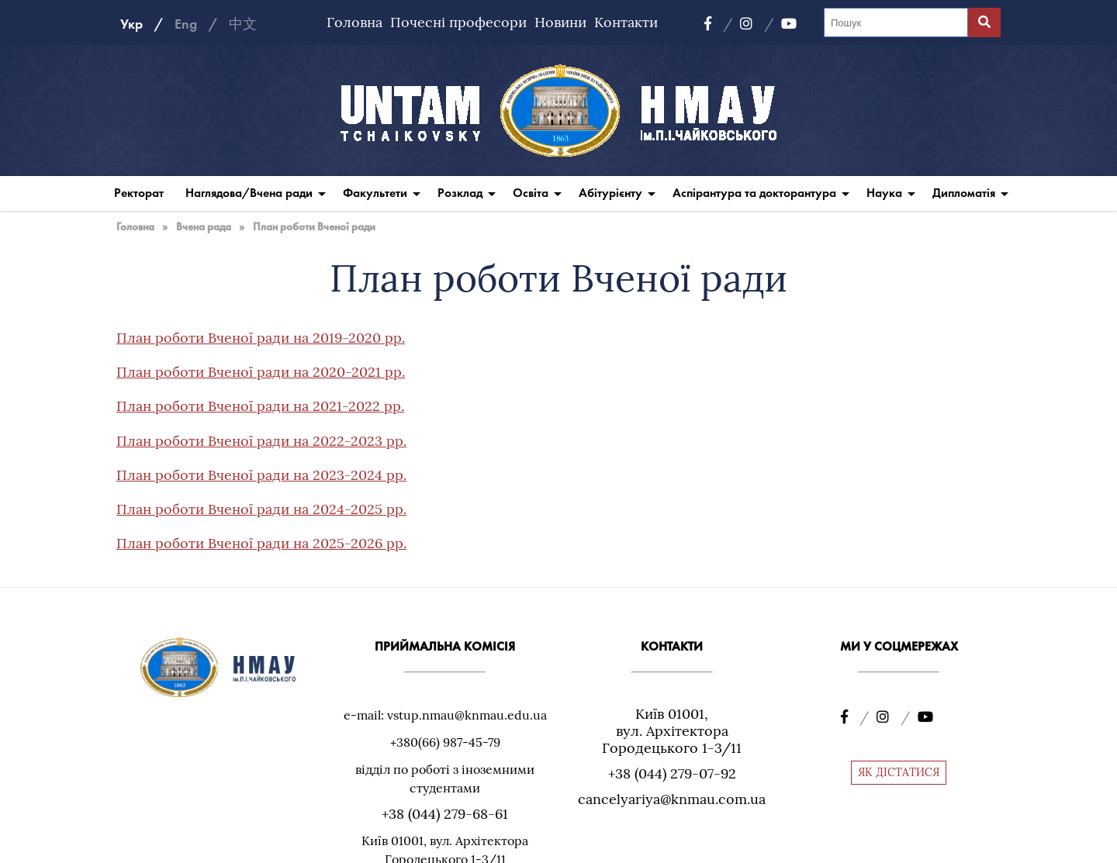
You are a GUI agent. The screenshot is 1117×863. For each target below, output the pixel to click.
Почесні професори (458, 22)
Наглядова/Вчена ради (249, 192)
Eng (186, 24)
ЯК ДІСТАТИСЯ (898, 772)
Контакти (626, 22)
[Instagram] (756, 24)
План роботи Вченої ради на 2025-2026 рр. (261, 543)
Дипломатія (963, 192)
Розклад (459, 192)
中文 (243, 24)
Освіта (530, 192)
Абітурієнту (610, 192)
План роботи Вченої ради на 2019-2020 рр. (260, 338)
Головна (354, 22)
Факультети (375, 192)
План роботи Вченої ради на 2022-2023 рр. (261, 441)
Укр (131, 24)
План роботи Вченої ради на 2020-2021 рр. (260, 372)
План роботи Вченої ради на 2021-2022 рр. (260, 406)
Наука (884, 192)
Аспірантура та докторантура (754, 192)
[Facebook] (718, 24)
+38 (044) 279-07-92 (672, 773)
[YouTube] (789, 24)
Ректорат (139, 192)
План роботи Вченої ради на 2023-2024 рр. (261, 475)
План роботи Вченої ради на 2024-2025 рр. (261, 509)
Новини (560, 22)
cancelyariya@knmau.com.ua (672, 799)
